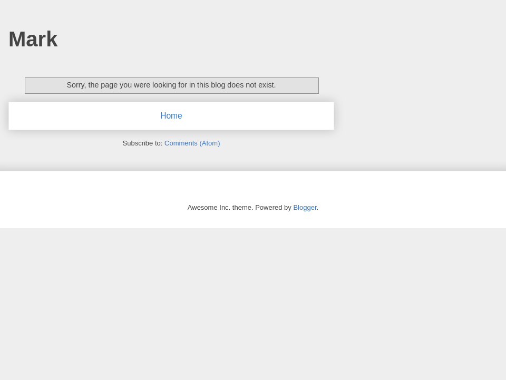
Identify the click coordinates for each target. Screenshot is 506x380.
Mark (32, 39)
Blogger (304, 207)
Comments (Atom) (192, 143)
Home (171, 115)
